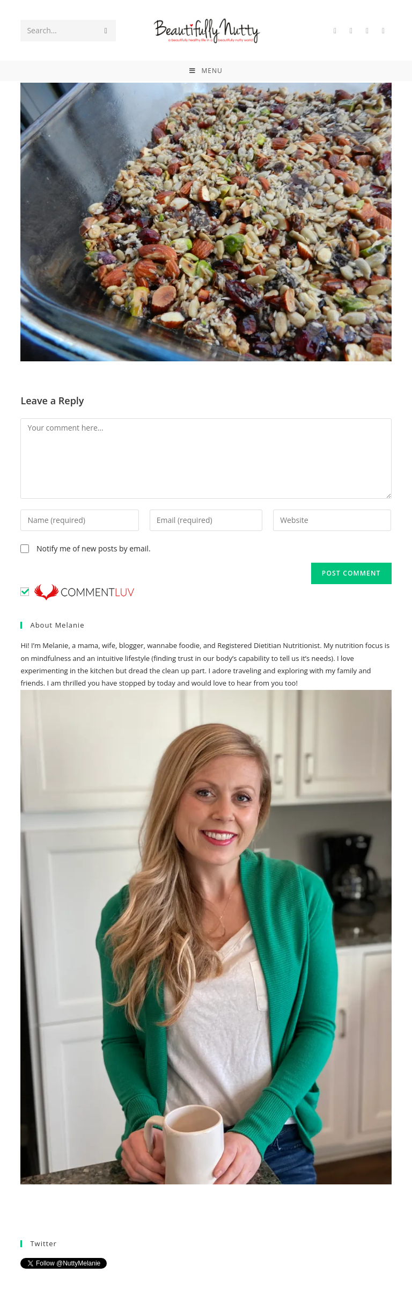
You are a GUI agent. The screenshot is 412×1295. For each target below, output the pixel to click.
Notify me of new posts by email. (93, 548)
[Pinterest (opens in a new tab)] (367, 31)
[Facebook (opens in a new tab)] (351, 31)
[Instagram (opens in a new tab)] (384, 31)
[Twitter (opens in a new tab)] (335, 31)
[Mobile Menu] (206, 71)
